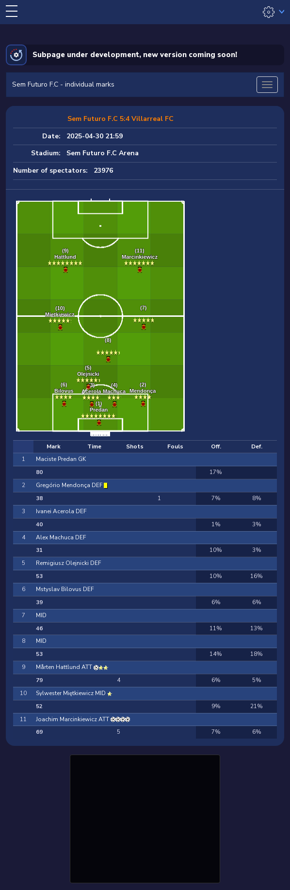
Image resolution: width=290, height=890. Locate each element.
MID (41, 615)
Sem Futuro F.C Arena (102, 153)
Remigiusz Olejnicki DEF (68, 563)
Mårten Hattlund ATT (65, 667)
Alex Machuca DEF (61, 537)
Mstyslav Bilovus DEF (65, 589)
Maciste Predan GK (61, 459)
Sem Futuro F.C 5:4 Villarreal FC (120, 118)
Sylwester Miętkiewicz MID (71, 693)
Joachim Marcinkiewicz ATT (73, 719)
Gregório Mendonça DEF (70, 485)
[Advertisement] (145, 817)
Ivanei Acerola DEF (61, 511)
